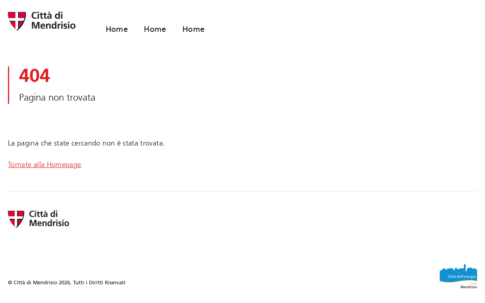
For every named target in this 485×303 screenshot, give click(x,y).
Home (117, 29)
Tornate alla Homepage (44, 165)
